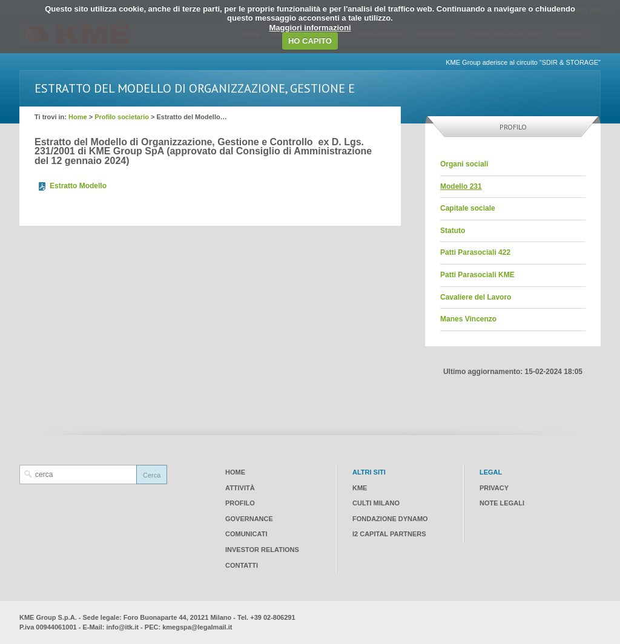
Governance (249, 518)
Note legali (502, 503)
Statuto (452, 230)
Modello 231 (461, 186)
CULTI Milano (376, 503)
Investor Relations (262, 549)
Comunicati (246, 533)
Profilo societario (121, 116)
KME (359, 487)
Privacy (494, 487)
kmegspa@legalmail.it (197, 627)
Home (77, 116)
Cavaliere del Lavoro (475, 297)
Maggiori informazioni (310, 27)
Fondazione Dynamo (390, 518)
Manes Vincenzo (468, 319)
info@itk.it (123, 627)
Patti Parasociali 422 (475, 252)
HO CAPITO (310, 40)
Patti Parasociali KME (477, 275)
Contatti (241, 565)
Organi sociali (464, 164)
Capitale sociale (467, 208)
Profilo (240, 503)
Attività (240, 487)
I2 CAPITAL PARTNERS (389, 533)
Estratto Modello (78, 186)
